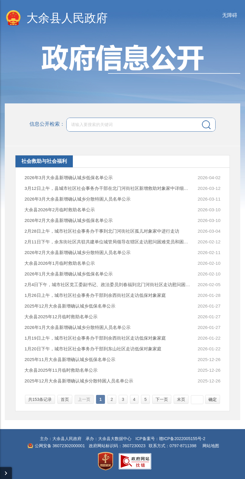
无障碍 (229, 15)
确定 (212, 399)
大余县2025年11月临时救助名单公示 (60, 370)
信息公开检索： (47, 124)
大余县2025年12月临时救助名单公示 (60, 316)
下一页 (162, 399)
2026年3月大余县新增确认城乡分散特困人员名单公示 (77, 198)
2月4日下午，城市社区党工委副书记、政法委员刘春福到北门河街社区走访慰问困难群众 (107, 284)
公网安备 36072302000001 (60, 445)
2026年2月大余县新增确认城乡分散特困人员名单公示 (77, 252)
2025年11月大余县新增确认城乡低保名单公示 (69, 359)
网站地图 (210, 445)
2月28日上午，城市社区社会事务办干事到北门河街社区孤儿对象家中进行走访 (101, 231)
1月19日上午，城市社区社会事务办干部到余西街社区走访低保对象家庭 (95, 338)
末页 (181, 399)
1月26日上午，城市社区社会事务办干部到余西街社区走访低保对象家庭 (95, 295)
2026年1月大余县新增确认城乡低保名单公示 (68, 273)
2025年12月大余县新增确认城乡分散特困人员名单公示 (78, 380)
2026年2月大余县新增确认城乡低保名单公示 (68, 220)
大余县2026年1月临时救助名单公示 (59, 263)
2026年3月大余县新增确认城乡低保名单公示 (68, 177)
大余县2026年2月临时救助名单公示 (59, 209)
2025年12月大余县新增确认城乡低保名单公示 (69, 305)
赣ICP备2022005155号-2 (182, 438)
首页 (65, 399)
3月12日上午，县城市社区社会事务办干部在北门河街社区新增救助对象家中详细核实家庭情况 (107, 188)
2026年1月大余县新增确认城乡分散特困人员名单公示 (77, 327)
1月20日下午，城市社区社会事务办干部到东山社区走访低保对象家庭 (92, 348)
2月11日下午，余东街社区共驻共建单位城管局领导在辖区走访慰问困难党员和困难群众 (107, 241)
